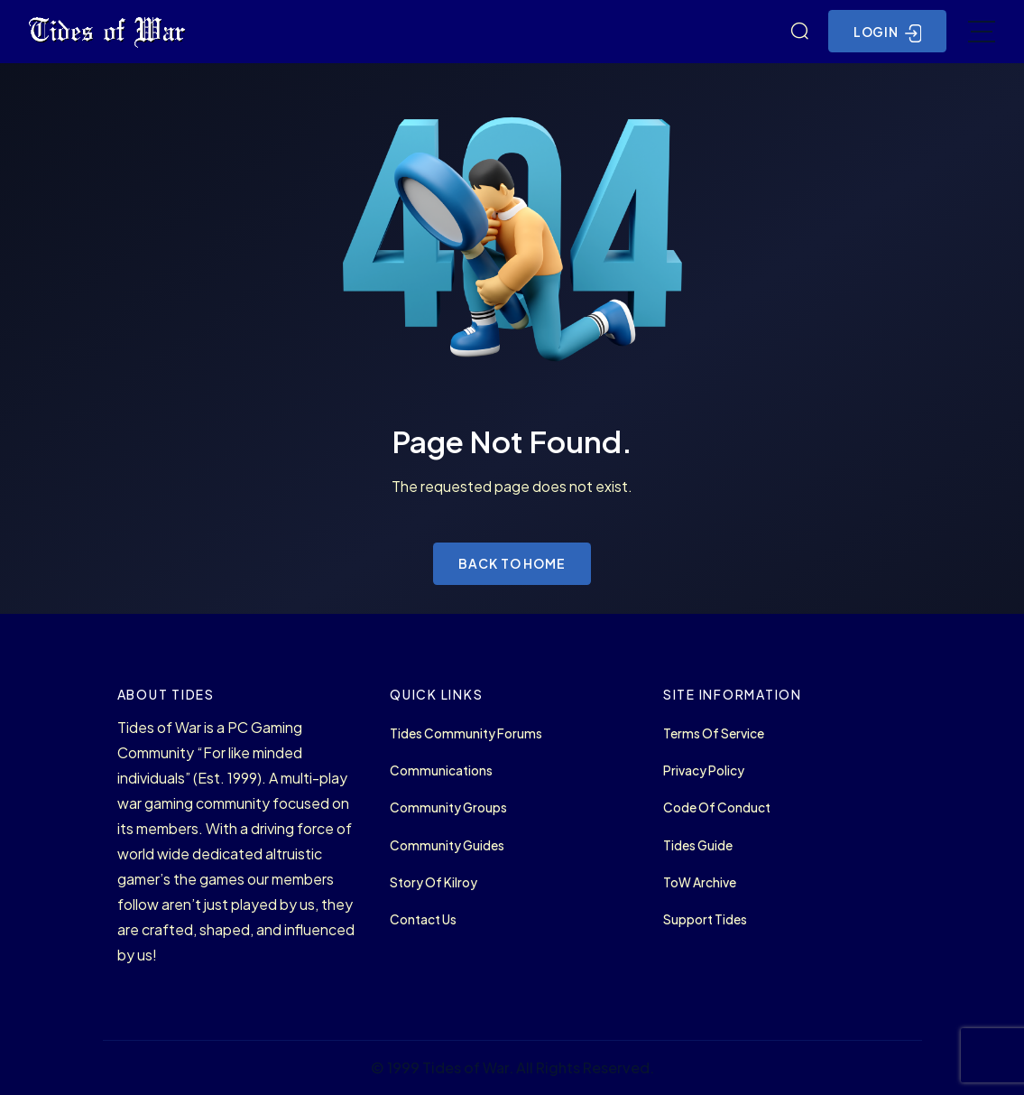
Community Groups (448, 807)
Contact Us (423, 919)
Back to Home (512, 563)
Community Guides (447, 845)
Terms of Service (713, 733)
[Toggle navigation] (981, 31)
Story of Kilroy (433, 882)
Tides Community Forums (466, 733)
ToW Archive (699, 882)
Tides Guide (698, 845)
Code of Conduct (716, 807)
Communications (441, 770)
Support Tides (705, 919)
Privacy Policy (703, 770)
